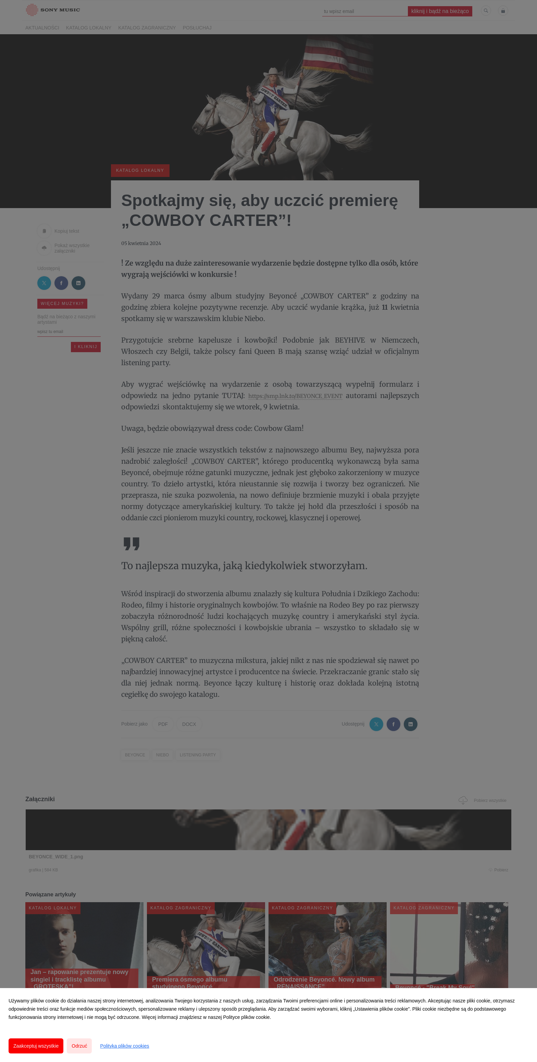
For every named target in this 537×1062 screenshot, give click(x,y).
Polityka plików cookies (124, 1046)
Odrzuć (79, 1046)
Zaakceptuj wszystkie (36, 1046)
